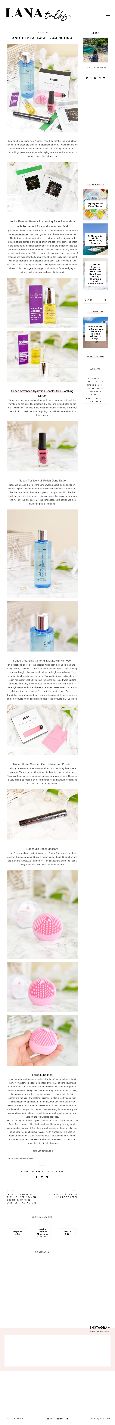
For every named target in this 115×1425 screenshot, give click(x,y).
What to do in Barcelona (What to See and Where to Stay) (95, 332)
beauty (25, 1171)
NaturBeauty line (20, 234)
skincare (57, 1171)
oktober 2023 (95, 398)
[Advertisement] (95, 131)
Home (50, 1419)
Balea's (72, 680)
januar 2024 (95, 388)
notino (46, 1171)
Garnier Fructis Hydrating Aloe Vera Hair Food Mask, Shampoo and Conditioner (95, 274)
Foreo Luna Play (42, 1074)
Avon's (16, 683)
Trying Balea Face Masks (95, 204)
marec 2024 (95, 385)
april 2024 (95, 381)
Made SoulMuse (101, 1419)
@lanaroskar (104, 1331)
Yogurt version (33, 268)
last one (49, 156)
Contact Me (61, 1419)
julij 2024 (95, 378)
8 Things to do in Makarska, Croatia (95, 239)
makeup (35, 1171)
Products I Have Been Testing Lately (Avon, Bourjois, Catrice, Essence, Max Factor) (23, 1197)
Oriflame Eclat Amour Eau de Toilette (61, 1194)
